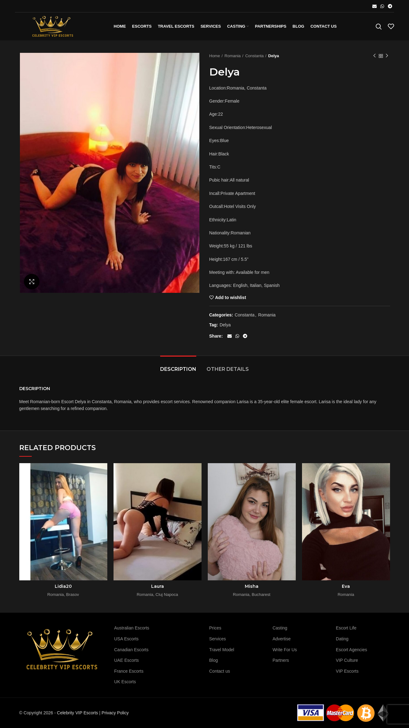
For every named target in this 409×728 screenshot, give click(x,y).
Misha (251, 586)
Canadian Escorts (131, 649)
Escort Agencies (351, 649)
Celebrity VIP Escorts (77, 712)
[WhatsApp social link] (382, 6)
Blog (213, 660)
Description (178, 369)
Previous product (374, 56)
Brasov (72, 594)
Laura (157, 586)
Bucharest (261, 594)
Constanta (254, 55)
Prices (215, 627)
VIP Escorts (347, 671)
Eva (346, 586)
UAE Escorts (126, 660)
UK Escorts (125, 681)
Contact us (219, 671)
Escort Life (346, 627)
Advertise (281, 638)
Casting (279, 627)
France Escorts (128, 671)
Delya (225, 324)
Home (214, 55)
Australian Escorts (131, 627)
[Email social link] (374, 6)
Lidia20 (63, 586)
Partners (280, 660)
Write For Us (284, 649)
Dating (342, 638)
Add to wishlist (230, 297)
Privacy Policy (115, 712)
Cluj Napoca (167, 594)
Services (217, 638)
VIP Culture (347, 660)
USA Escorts (126, 638)
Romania (233, 55)
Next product (387, 56)
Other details (228, 369)
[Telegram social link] (390, 6)
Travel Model (221, 649)
